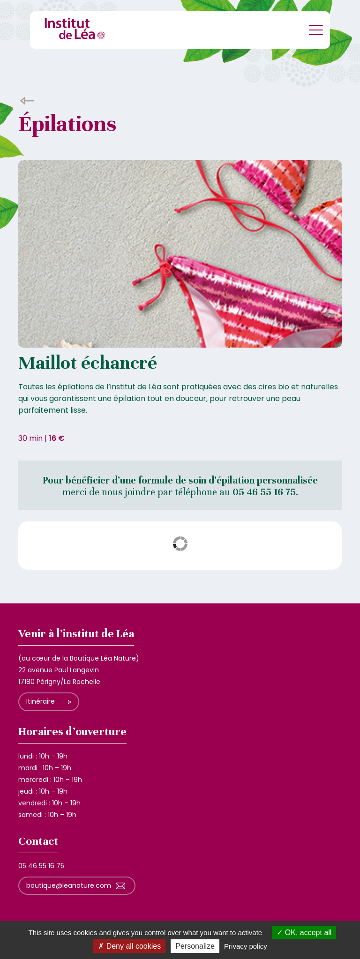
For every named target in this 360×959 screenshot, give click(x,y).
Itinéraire (40, 701)
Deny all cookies (129, 946)
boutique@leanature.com (68, 885)
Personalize (195, 946)
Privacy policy (245, 946)
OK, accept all (304, 933)
